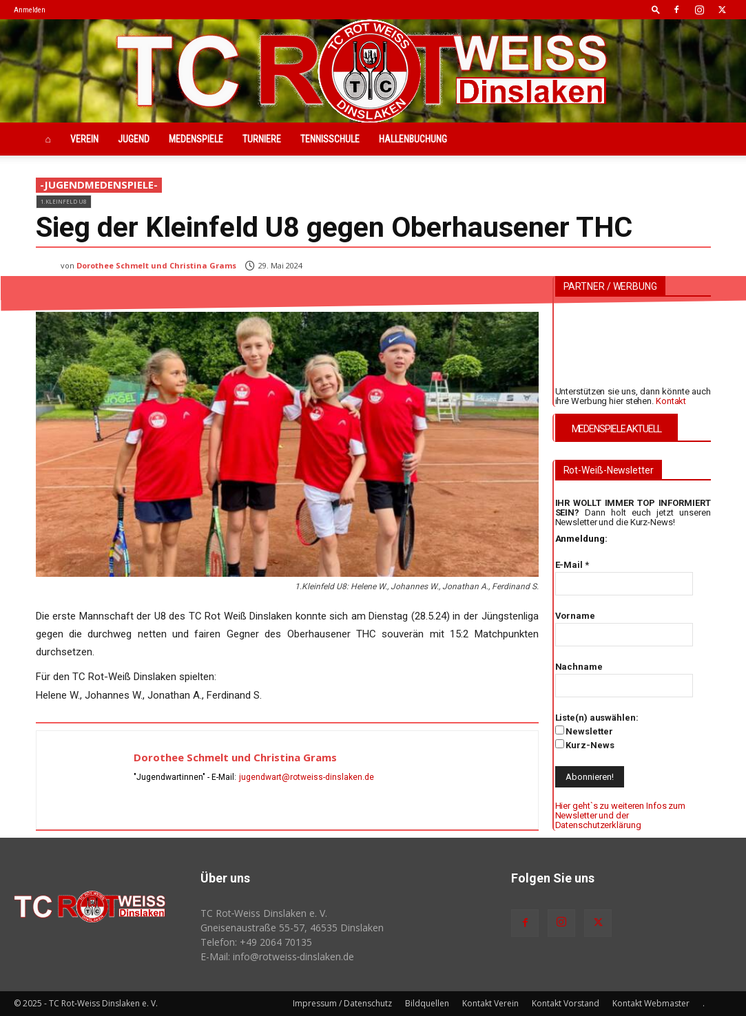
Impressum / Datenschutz (342, 1003)
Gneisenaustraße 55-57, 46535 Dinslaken (292, 927)
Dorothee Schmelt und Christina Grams (156, 265)
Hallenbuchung (413, 139)
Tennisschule (330, 139)
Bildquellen (427, 1003)
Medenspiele (196, 139)
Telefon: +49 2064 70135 (256, 942)
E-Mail (572, 565)
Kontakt (671, 401)
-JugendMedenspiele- (99, 185)
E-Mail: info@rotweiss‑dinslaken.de (277, 956)
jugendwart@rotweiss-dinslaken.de (306, 777)
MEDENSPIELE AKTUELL (616, 428)
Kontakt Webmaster (651, 1003)
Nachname (579, 667)
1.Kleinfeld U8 (64, 201)
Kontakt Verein (490, 1003)
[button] (655, 9)
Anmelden (29, 10)
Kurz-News (584, 744)
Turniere (261, 139)
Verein (84, 139)
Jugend (133, 139)
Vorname (575, 616)
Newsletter (584, 731)
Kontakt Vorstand (565, 1003)
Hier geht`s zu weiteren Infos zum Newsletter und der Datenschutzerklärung (620, 816)
